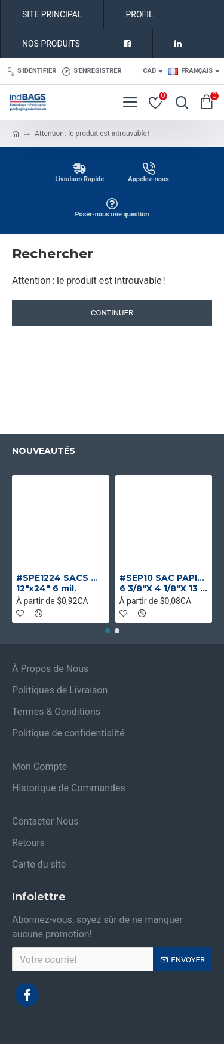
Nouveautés (43, 451)
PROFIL (139, 14)
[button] (107, 630)
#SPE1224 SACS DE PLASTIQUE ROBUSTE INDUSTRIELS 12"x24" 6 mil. (60, 583)
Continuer (112, 312)
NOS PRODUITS (51, 43)
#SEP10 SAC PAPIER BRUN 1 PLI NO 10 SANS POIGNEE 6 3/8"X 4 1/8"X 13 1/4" (163, 583)
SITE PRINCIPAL (52, 14)
